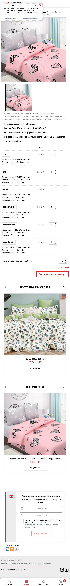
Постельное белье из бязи (48, 12)
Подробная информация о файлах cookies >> (20, 18)
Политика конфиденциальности (14, 569)
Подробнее (35, 368)
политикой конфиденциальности (35, 523)
